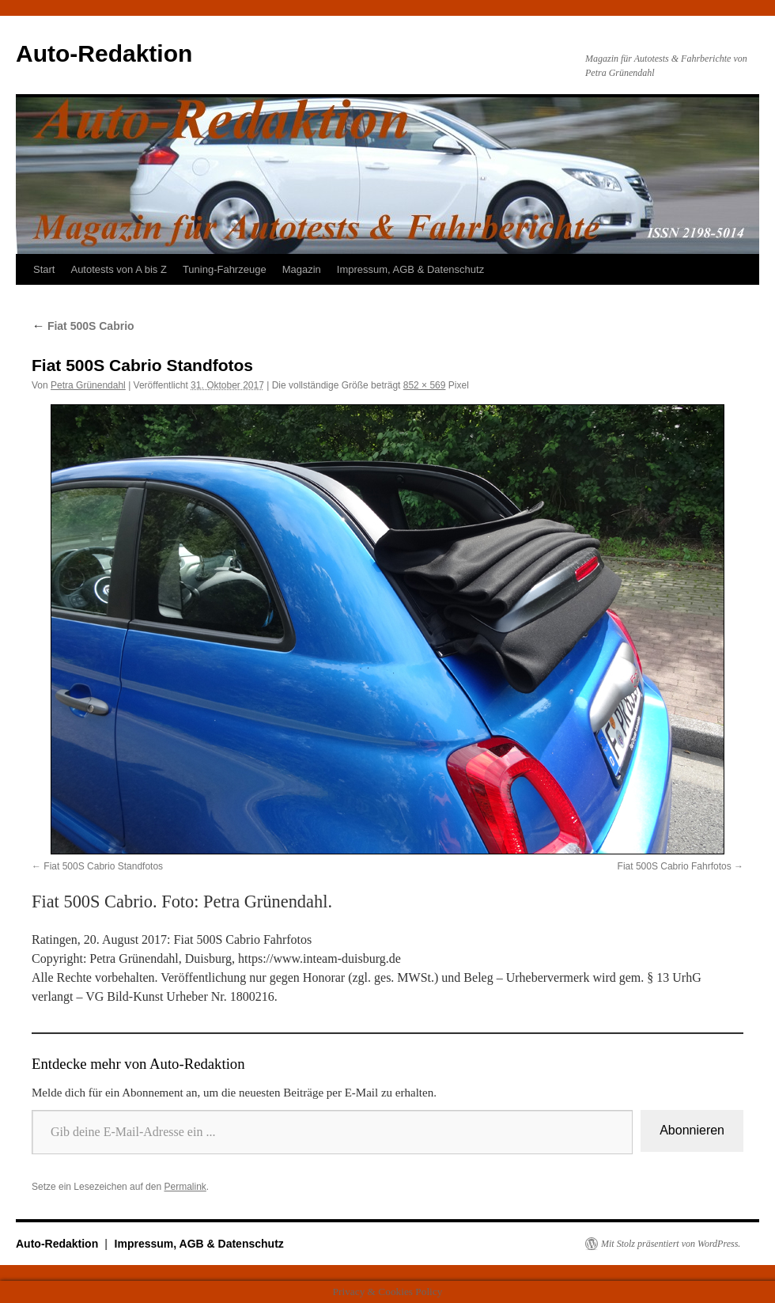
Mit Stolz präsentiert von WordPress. (670, 1243)
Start (44, 269)
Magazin (301, 269)
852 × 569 (424, 385)
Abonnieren (692, 1130)
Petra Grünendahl (88, 385)
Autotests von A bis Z (118, 269)
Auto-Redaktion (104, 53)
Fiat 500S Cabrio (83, 326)
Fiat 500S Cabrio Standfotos (103, 866)
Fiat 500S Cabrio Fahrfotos (675, 866)
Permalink (185, 1186)
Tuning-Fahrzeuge (225, 269)
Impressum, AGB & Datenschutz (410, 269)
